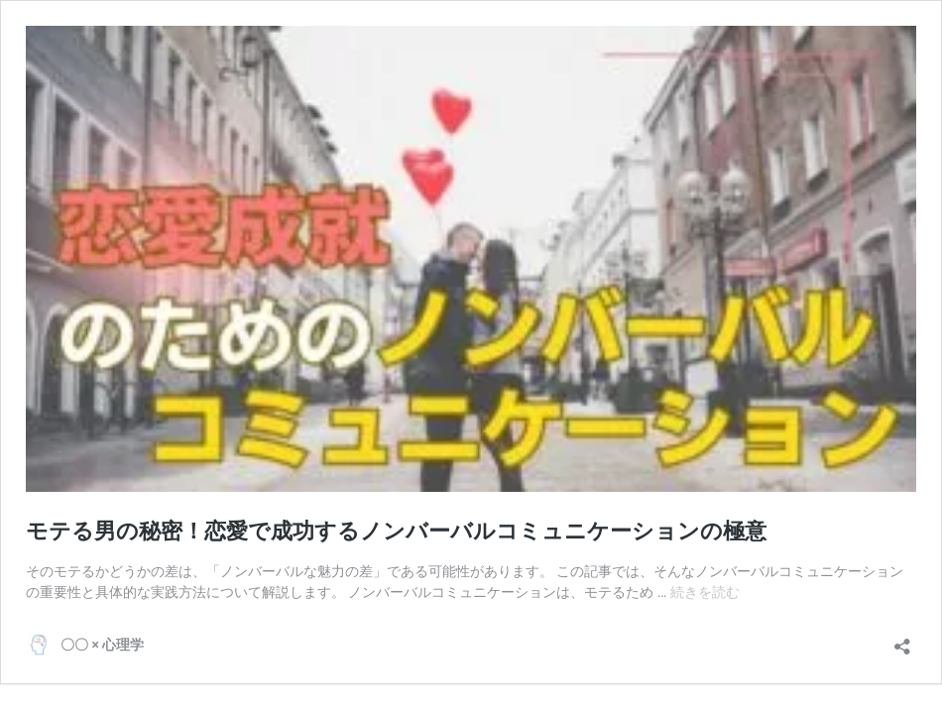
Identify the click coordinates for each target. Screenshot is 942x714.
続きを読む (705, 592)
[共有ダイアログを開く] (902, 640)
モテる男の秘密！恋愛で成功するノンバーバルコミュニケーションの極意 (396, 531)
